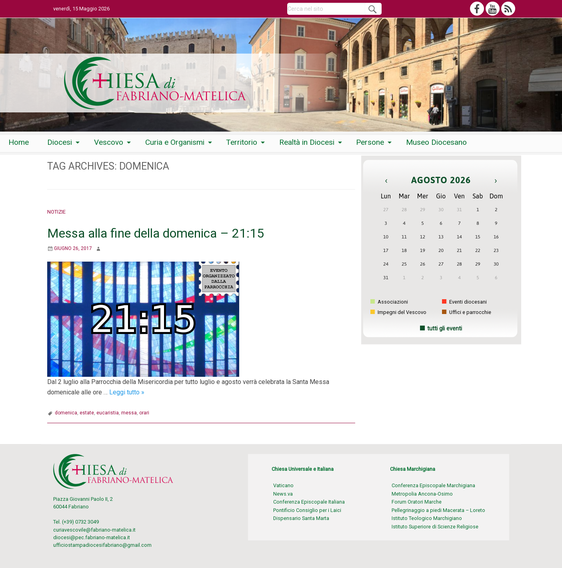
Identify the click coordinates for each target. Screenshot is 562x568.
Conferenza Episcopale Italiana (309, 502)
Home (18, 142)
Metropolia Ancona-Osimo (422, 494)
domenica (66, 413)
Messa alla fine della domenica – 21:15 (155, 233)
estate (87, 413)
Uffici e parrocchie (466, 312)
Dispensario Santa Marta (301, 518)
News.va (283, 494)
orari (144, 413)
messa (129, 413)
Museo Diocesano (436, 142)
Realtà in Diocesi (306, 142)
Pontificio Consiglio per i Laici (307, 510)
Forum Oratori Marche (417, 502)
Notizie (56, 212)
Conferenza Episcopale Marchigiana (433, 485)
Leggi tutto (126, 392)
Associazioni (389, 302)
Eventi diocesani (464, 302)
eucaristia (107, 413)
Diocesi (59, 142)
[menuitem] (18, 143)
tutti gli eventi (444, 328)
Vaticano (283, 485)
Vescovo (108, 142)
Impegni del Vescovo (398, 312)
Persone (370, 142)
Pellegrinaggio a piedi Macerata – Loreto (438, 510)
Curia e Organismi (174, 142)
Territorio (241, 142)
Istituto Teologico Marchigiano (427, 518)
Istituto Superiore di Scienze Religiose (435, 527)
